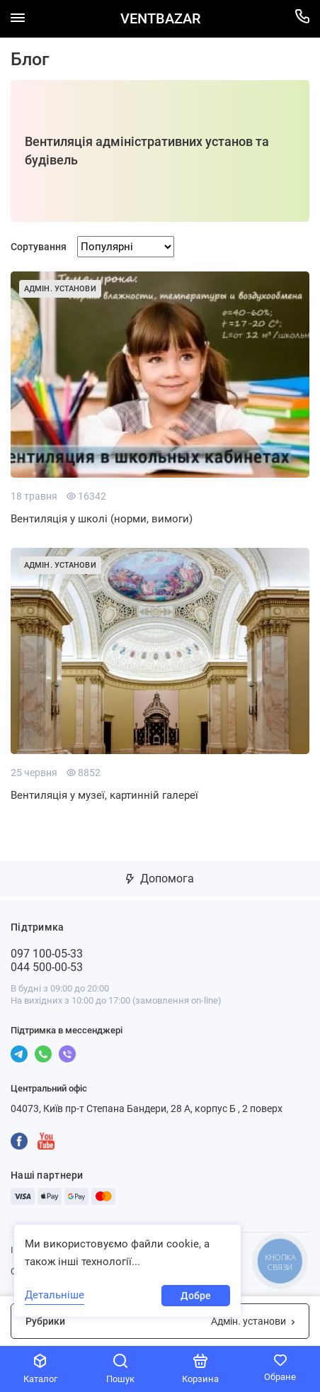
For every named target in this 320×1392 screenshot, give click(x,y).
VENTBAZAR (160, 19)
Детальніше (54, 1295)
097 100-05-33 (47, 953)
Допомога (160, 878)
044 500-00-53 (47, 967)
